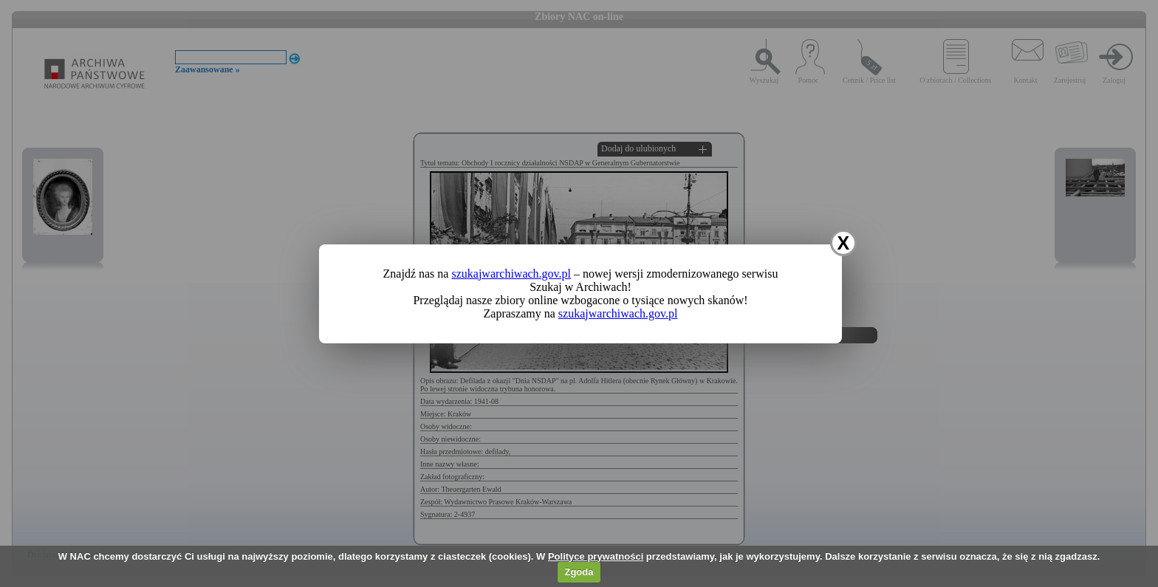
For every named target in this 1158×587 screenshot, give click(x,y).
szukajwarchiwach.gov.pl (511, 273)
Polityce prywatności (595, 556)
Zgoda (578, 571)
